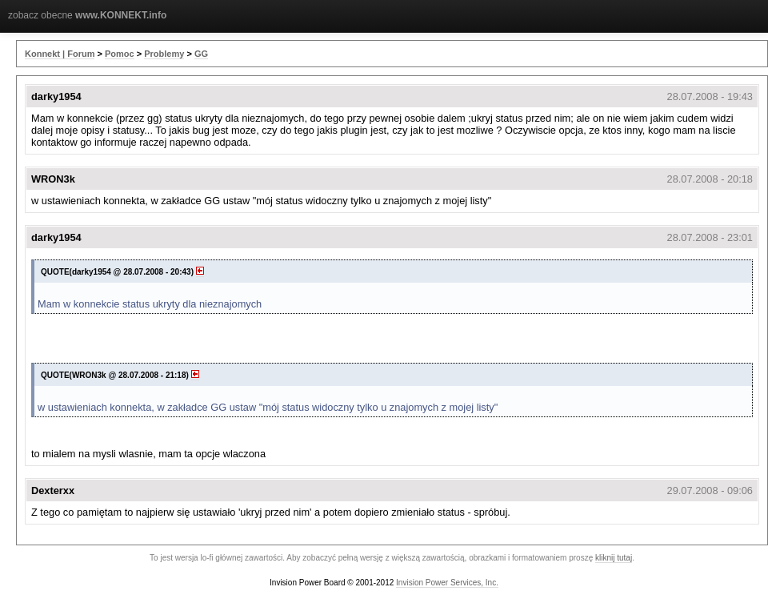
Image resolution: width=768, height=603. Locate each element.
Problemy (164, 53)
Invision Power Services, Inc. (447, 582)
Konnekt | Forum (59, 53)
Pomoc (119, 53)
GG (201, 53)
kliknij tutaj (613, 557)
